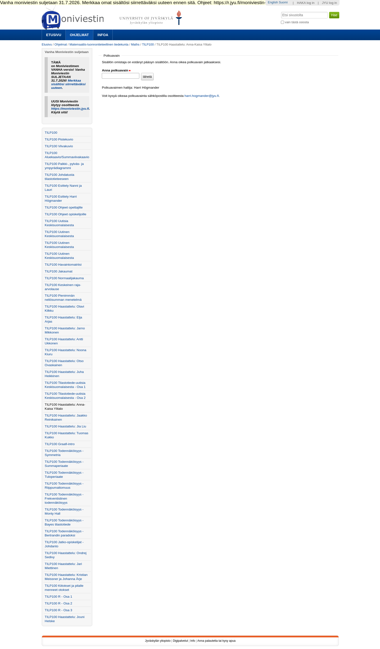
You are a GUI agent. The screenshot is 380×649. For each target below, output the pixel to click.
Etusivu (53, 35)
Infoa (102, 35)
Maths (135, 44)
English (273, 2)
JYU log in (329, 3)
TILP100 (148, 44)
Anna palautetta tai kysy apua (216, 640)
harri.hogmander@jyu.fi (201, 96)
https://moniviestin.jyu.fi (70, 108)
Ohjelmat (79, 35)
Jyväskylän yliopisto (157, 640)
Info (192, 640)
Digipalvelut (180, 640)
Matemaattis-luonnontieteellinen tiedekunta (99, 44)
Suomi (283, 2)
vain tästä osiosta (297, 22)
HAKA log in (306, 3)
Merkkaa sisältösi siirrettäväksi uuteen (68, 84)
